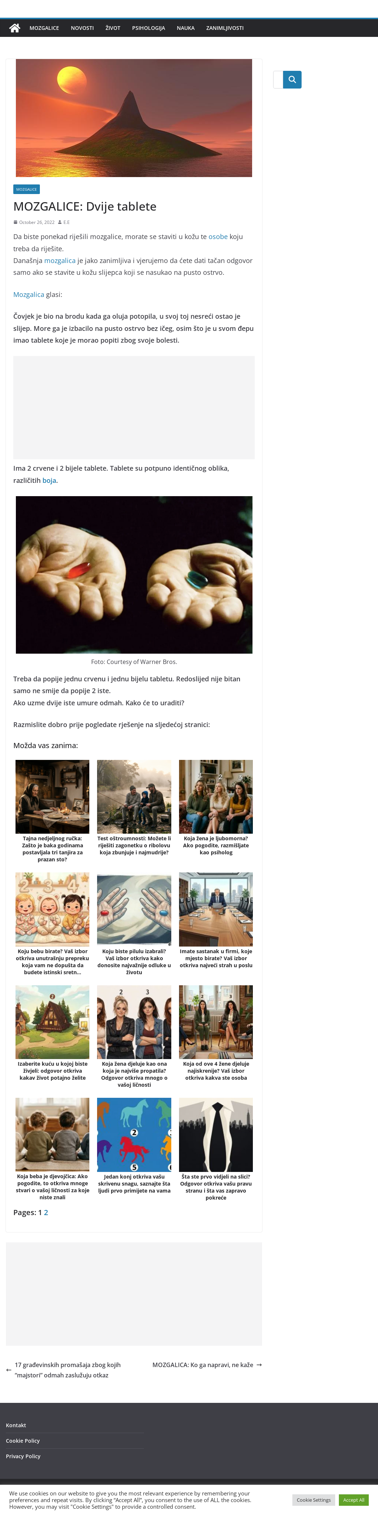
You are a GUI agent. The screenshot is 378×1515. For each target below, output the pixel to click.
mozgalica (60, 260)
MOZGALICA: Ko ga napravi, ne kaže (207, 1365)
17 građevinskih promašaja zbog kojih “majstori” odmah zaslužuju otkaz (63, 1370)
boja (49, 480)
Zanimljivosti (225, 27)
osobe (218, 236)
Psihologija (148, 27)
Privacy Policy (23, 1456)
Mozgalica (28, 294)
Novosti (82, 27)
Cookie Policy (23, 1440)
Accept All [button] (353, 1500)
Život (113, 27)
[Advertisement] (134, 407)
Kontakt (16, 1425)
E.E (66, 222)
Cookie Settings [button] (314, 1500)
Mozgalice (44, 27)
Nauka (186, 27)
